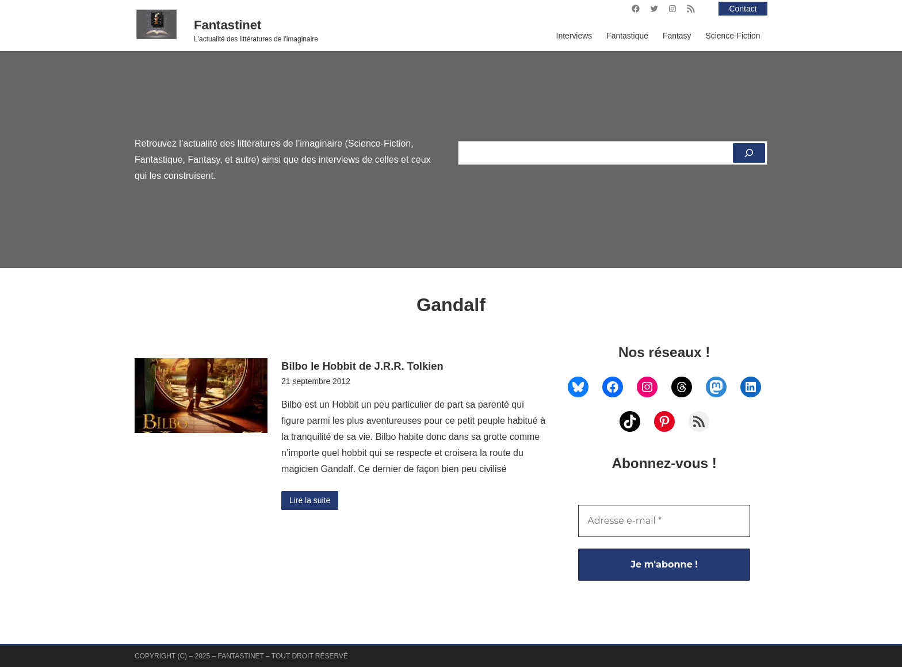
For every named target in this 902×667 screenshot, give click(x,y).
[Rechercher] (749, 153)
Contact (743, 8)
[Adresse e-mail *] (664, 521)
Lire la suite (309, 500)
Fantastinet (227, 25)
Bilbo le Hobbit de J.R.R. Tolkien (362, 366)
